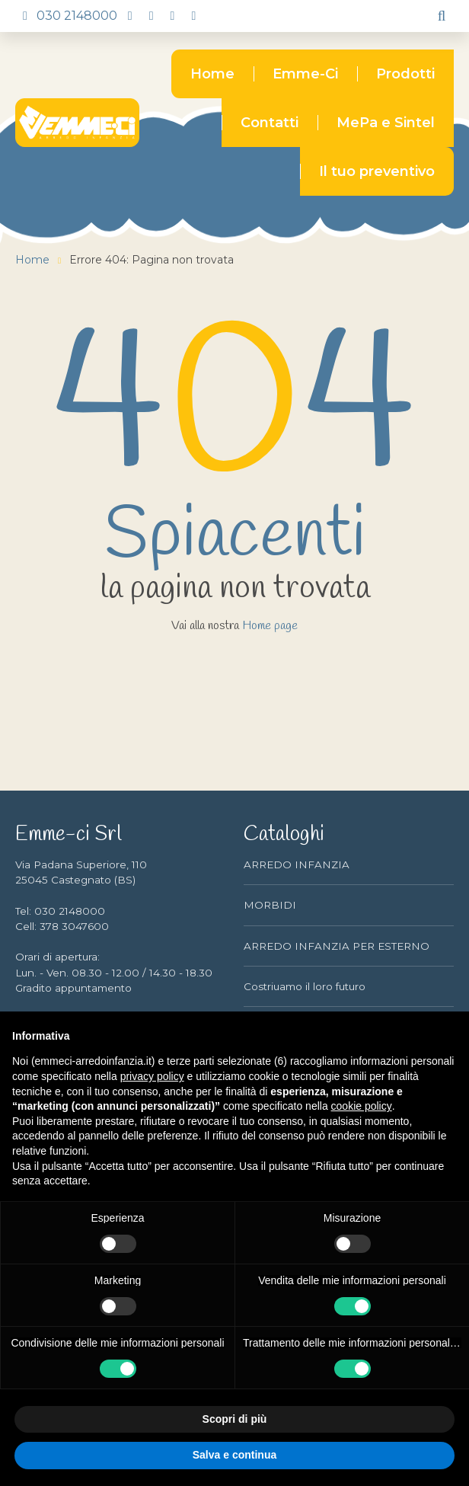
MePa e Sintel (386, 122)
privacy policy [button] (152, 1076)
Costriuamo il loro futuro (304, 986)
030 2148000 (66, 15)
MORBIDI (270, 905)
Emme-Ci (305, 74)
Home (212, 74)
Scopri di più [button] (235, 1419)
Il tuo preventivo (377, 171)
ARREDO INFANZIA (296, 864)
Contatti (269, 122)
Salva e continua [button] (234, 1455)
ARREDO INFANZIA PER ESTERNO (336, 946)
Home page (270, 626)
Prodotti (405, 74)
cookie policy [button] (361, 1106)
